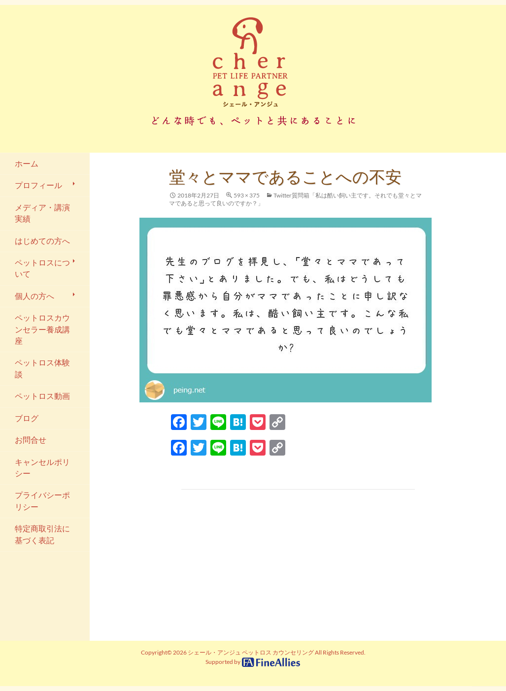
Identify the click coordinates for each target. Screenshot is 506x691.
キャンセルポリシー (42, 468)
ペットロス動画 (42, 396)
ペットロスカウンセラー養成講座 (42, 329)
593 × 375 (247, 195)
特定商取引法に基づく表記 (42, 534)
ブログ (26, 418)
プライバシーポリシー (42, 501)
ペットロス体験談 (42, 368)
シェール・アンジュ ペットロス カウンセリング (251, 652)
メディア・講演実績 (42, 213)
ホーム (26, 163)
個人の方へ (34, 296)
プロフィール (38, 185)
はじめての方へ (42, 240)
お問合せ (30, 439)
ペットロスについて (42, 268)
